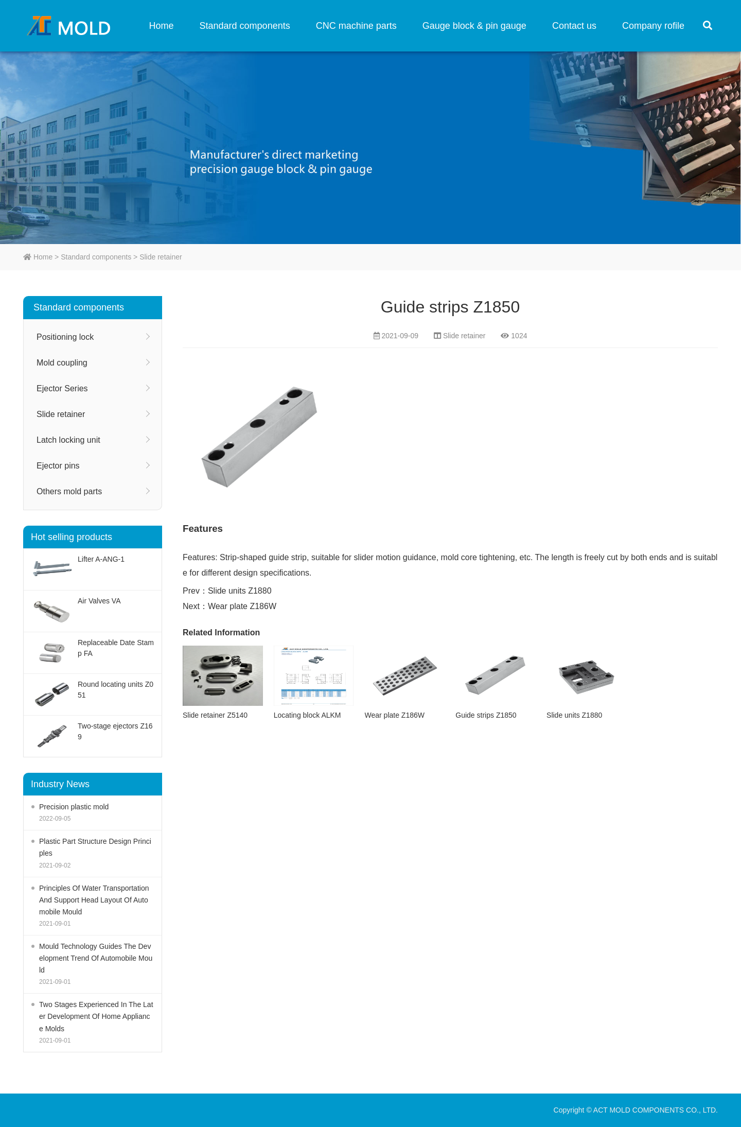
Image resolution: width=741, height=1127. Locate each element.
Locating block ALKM (307, 715)
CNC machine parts (356, 26)
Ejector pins (58, 465)
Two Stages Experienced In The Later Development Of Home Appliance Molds (96, 1016)
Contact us (574, 26)
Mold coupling (62, 362)
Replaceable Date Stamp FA (116, 647)
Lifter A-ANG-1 (101, 559)
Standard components (245, 26)
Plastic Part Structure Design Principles (95, 847)
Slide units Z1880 (240, 590)
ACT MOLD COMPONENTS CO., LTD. (72, 25)
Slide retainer (160, 257)
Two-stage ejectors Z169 (115, 731)
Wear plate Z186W (242, 606)
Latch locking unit (68, 440)
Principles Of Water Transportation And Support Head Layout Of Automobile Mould (94, 900)
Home (161, 26)
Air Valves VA (99, 601)
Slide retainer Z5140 (215, 715)
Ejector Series (62, 388)
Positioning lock (65, 337)
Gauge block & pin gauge (474, 26)
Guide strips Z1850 (485, 715)
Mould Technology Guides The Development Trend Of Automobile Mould (95, 958)
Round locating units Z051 (115, 689)
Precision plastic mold (74, 807)
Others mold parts (69, 491)
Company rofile (653, 26)
